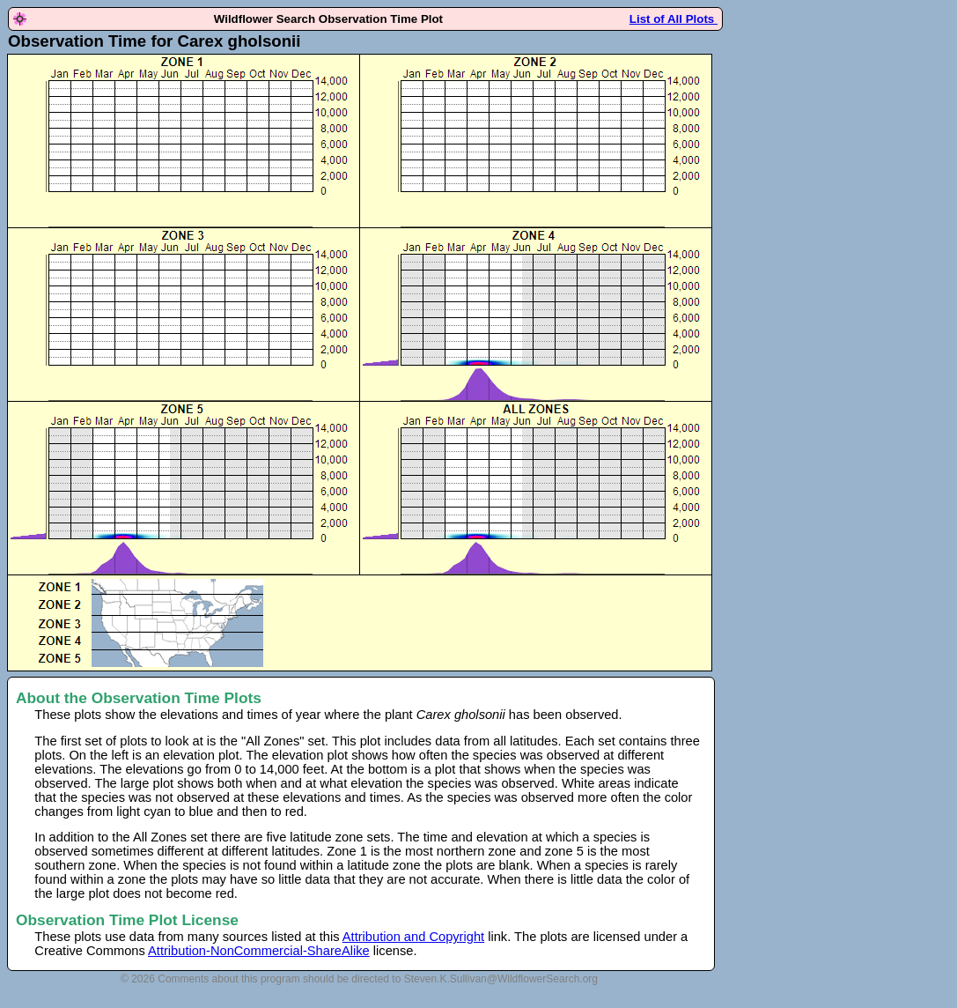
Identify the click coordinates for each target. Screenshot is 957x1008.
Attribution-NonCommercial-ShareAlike (259, 951)
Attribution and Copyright (413, 937)
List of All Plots (673, 19)
